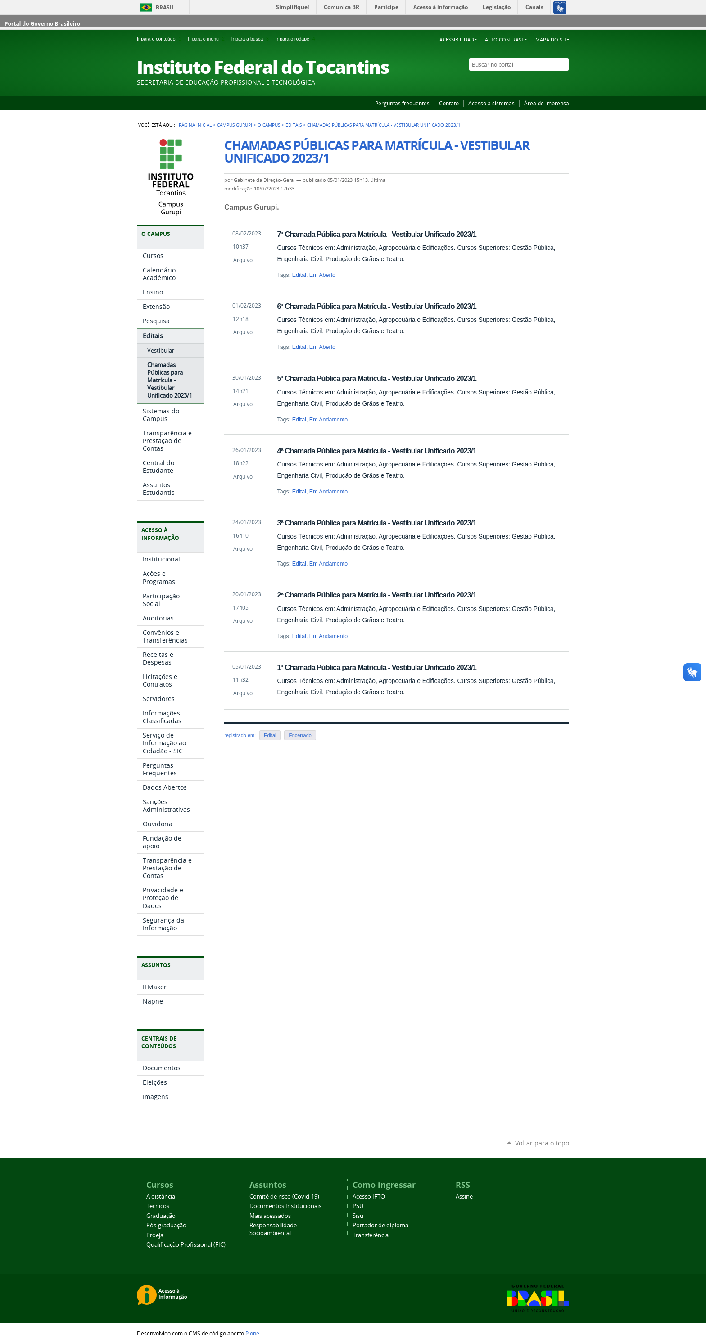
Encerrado (300, 735)
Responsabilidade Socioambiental (273, 1229)
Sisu (358, 1216)
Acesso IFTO (369, 1196)
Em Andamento (328, 419)
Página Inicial (195, 125)
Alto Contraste (506, 39)
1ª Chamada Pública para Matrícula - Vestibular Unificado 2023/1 (376, 667)
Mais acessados (270, 1216)
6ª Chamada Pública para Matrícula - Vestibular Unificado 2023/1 (376, 306)
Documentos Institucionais (285, 1206)
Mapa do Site (552, 39)
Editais (293, 125)
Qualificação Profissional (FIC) (186, 1245)
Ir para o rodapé (296, 38)
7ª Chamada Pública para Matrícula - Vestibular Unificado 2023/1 (376, 234)
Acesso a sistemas (491, 103)
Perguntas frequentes (402, 103)
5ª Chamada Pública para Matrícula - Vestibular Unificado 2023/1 (376, 378)
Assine (464, 1196)
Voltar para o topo (542, 1143)
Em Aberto (322, 275)
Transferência (371, 1235)
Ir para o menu (207, 38)
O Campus (269, 125)
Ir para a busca (251, 38)
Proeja (154, 1235)
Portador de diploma (380, 1225)
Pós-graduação (166, 1225)
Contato (449, 103)
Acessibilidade (458, 39)
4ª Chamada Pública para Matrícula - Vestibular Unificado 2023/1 (376, 451)
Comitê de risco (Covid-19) (284, 1196)
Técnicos (157, 1206)
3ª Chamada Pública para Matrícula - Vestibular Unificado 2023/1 (376, 523)
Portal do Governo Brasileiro (42, 23)
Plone (252, 1333)
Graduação (161, 1216)
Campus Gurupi (234, 125)
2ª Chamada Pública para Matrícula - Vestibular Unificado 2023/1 (376, 595)
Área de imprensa (546, 103)
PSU (358, 1206)
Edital (299, 275)
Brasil (165, 7)
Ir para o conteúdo (160, 38)
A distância (160, 1196)
